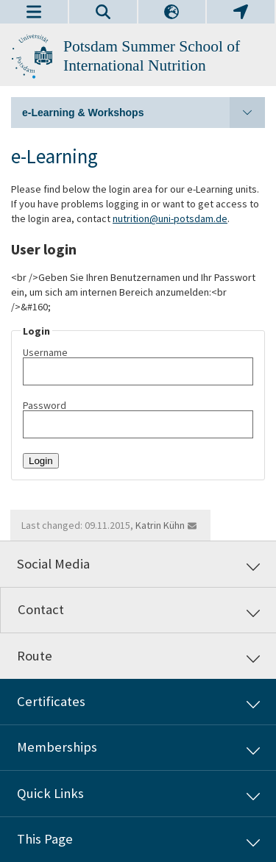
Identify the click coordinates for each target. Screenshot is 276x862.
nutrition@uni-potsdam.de (170, 218)
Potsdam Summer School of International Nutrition (151, 56)
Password (138, 419)
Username (138, 366)
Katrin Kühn (160, 525)
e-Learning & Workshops (143, 112)
